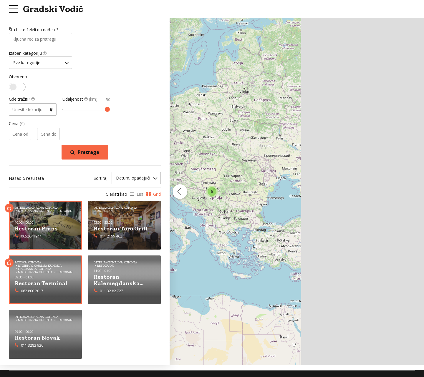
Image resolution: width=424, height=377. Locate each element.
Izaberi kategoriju (28, 54)
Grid (157, 195)
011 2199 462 (111, 236)
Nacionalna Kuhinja (35, 273)
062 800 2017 (32, 291)
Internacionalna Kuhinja (40, 266)
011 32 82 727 (111, 291)
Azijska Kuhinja (28, 263)
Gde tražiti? (22, 100)
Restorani (65, 273)
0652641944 (31, 236)
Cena (17, 125)
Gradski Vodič (53, 8)
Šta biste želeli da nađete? (33, 30)
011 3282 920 (32, 345)
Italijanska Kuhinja (34, 270)
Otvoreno (18, 78)
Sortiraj (100, 179)
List (140, 195)
